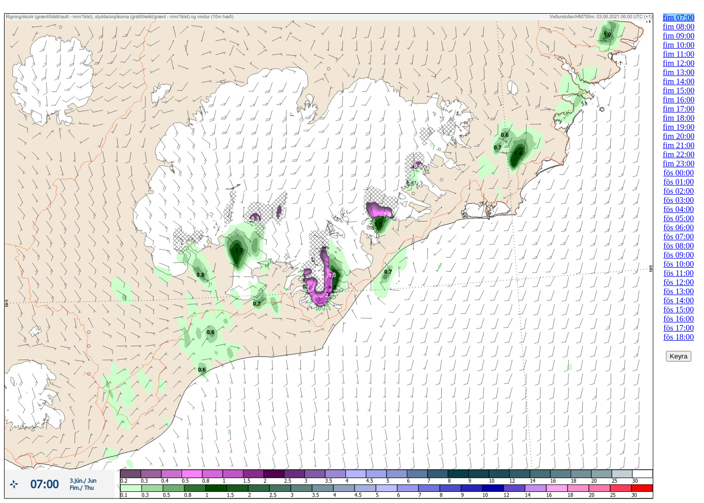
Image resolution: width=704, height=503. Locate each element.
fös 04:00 (678, 209)
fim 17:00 (679, 108)
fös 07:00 (678, 236)
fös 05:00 (678, 218)
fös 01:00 (678, 181)
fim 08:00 (679, 26)
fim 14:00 (679, 81)
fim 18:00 (679, 118)
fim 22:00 (679, 154)
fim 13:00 (679, 72)
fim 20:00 (679, 136)
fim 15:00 (679, 90)
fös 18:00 (678, 337)
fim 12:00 (679, 63)
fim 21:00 (679, 145)
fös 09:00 (678, 254)
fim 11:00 (678, 54)
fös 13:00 (678, 291)
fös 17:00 (678, 328)
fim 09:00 (679, 35)
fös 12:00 (678, 282)
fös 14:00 (678, 300)
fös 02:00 (678, 191)
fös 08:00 (678, 245)
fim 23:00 (679, 163)
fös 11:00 (678, 273)
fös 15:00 (678, 309)
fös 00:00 (678, 172)
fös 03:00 (678, 200)
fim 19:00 (679, 127)
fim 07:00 (679, 17)
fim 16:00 (679, 99)
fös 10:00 (678, 264)
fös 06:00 (678, 227)
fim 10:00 (679, 45)
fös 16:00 (678, 318)
